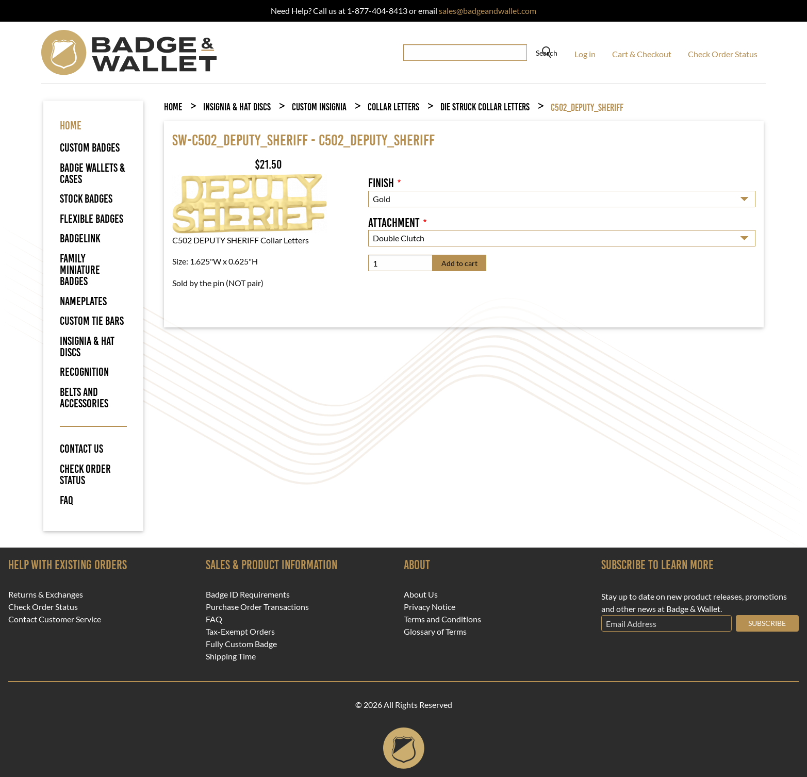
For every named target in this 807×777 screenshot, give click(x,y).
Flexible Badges (91, 219)
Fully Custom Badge (241, 644)
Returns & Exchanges (45, 594)
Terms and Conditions (442, 619)
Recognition (84, 372)
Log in (585, 54)
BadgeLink (80, 238)
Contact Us (81, 449)
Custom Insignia (319, 107)
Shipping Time (231, 656)
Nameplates (83, 301)
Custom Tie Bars (92, 321)
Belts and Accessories (84, 397)
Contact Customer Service (54, 619)
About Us (421, 594)
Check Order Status (722, 54)
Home (173, 107)
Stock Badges (86, 199)
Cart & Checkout (641, 54)
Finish (381, 183)
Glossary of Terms (435, 631)
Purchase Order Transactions (257, 607)
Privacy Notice (429, 607)
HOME (70, 126)
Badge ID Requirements (248, 594)
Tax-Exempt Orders (240, 631)
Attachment (394, 223)
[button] (249, 202)
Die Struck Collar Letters (485, 107)
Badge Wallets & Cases (92, 173)
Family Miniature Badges (80, 270)
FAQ (66, 500)
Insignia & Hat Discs (87, 346)
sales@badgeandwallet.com (487, 10)
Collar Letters (393, 107)
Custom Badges (90, 148)
